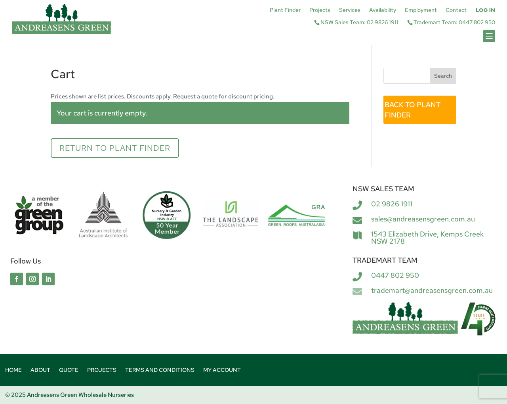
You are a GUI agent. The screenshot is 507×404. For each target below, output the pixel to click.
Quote (68, 370)
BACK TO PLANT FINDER (412, 109)
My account (222, 370)
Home (13, 370)
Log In (485, 10)
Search (443, 75)
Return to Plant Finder (114, 148)
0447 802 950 (395, 275)
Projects (319, 10)
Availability (382, 10)
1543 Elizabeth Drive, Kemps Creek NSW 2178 (427, 237)
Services (349, 10)
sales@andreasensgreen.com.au (423, 218)
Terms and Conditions (159, 370)
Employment (421, 10)
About (40, 370)
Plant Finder (285, 10)
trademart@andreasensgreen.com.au (432, 290)
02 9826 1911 (391, 203)
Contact (456, 10)
